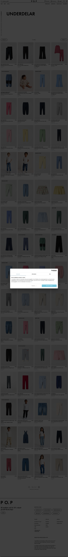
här (31, 281)
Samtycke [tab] (18, 274)
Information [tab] (34, 274)
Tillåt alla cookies (49, 285)
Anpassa (34, 285)
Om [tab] (50, 274)
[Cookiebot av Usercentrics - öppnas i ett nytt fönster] (52, 270)
